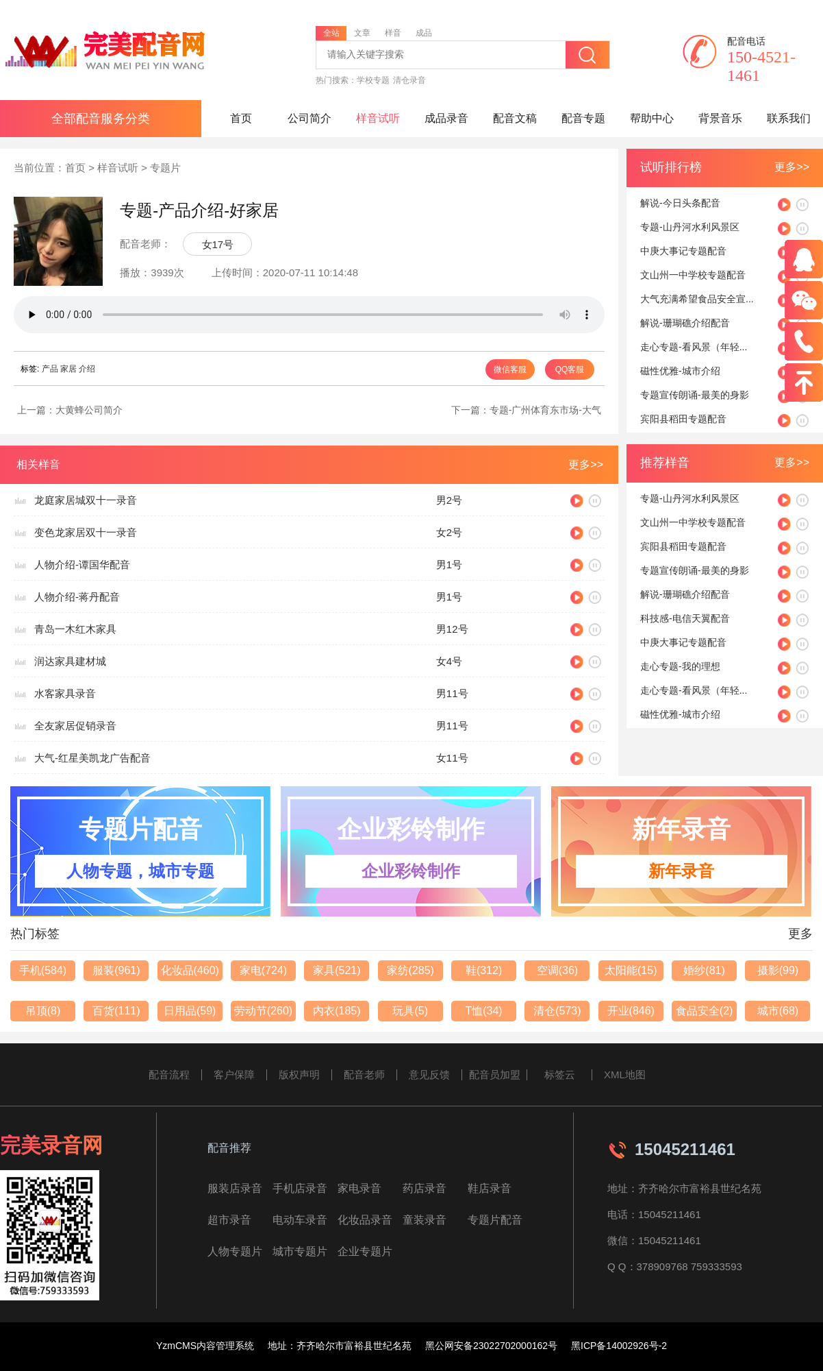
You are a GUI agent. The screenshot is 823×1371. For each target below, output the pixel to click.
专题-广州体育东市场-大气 (545, 409)
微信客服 (510, 369)
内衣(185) (336, 1011)
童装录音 (424, 1220)
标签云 (559, 1074)
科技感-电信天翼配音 (685, 618)
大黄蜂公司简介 (89, 409)
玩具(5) (410, 1011)
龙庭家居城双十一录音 (85, 500)
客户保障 (234, 1074)
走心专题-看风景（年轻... (693, 346)
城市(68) (777, 1011)
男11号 (452, 693)
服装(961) (116, 970)
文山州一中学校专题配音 (693, 274)
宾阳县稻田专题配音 (683, 418)
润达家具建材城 (70, 661)
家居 (68, 369)
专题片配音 (495, 1220)
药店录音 (424, 1188)
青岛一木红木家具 (75, 629)
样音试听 (378, 118)
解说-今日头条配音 (680, 202)
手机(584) (42, 970)
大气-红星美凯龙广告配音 (92, 758)
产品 (50, 369)
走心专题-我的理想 (680, 666)
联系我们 (789, 118)
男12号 (452, 629)
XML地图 (625, 1074)
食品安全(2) (704, 1011)
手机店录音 (300, 1188)
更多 (800, 934)
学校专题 (373, 80)
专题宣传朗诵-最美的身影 (694, 394)
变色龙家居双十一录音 (85, 532)
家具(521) (336, 970)
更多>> (791, 167)
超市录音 (229, 1220)
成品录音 (446, 118)
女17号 (218, 244)
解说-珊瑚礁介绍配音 (685, 322)
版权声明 (299, 1074)
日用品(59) (190, 1011)
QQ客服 (570, 369)
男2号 (449, 500)
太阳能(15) (631, 970)
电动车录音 (300, 1220)
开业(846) (631, 1011)
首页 (241, 118)
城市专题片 (300, 1251)
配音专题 (583, 118)
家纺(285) (410, 970)
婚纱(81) (703, 970)
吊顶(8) (43, 1011)
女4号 (449, 661)
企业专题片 (365, 1251)
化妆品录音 (365, 1220)
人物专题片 (234, 1251)
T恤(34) (483, 1011)
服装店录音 (234, 1188)
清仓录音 (409, 80)
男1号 (449, 564)
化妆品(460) (190, 970)
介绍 (87, 369)
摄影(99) (777, 970)
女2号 (449, 532)
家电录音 (359, 1188)
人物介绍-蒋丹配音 (77, 597)
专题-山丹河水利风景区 (689, 226)
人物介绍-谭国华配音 (82, 564)
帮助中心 (652, 118)
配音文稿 (515, 118)
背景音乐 (720, 118)
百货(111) (116, 1011)
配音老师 (364, 1074)
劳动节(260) (263, 1011)
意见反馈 (429, 1074)
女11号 (452, 758)
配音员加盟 (494, 1074)
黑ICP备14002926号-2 (619, 1345)
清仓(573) (557, 1011)
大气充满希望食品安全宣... (697, 298)
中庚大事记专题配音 (683, 250)
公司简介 (309, 118)
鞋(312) (484, 970)
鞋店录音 (489, 1188)
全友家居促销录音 (75, 725)
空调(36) (557, 970)
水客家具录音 (65, 693)
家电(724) (263, 970)
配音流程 (169, 1074)
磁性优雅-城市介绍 (680, 370)
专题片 (165, 167)
